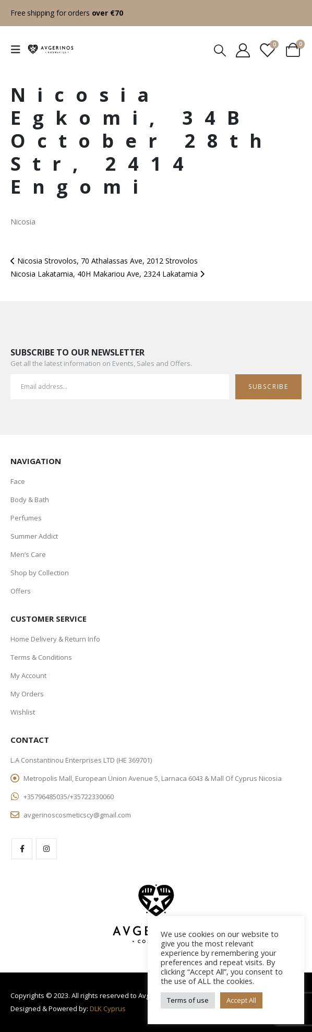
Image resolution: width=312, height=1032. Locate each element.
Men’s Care (28, 554)
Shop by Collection (39, 572)
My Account (28, 675)
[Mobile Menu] (18, 49)
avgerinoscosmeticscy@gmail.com (77, 815)
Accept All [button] (241, 1000)
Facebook (21, 848)
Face (17, 481)
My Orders (27, 693)
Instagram (46, 848)
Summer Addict (34, 536)
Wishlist (22, 712)
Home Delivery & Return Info (55, 639)
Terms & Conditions (41, 657)
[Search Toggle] (219, 49)
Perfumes (26, 518)
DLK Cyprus (108, 1008)
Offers (20, 591)
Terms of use (188, 1000)
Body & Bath (29, 499)
